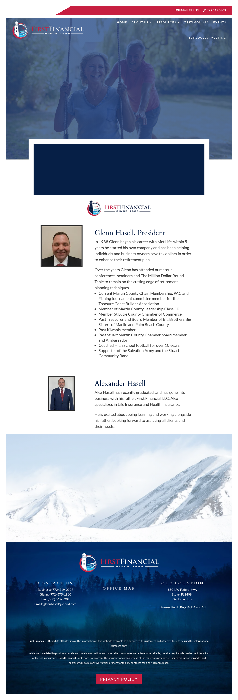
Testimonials (196, 22)
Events (219, 22)
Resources (166, 22)
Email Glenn (189, 10)
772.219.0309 (216, 10)
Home (122, 22)
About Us (139, 22)
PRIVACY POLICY (119, 679)
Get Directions (182, 599)
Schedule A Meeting (207, 37)
